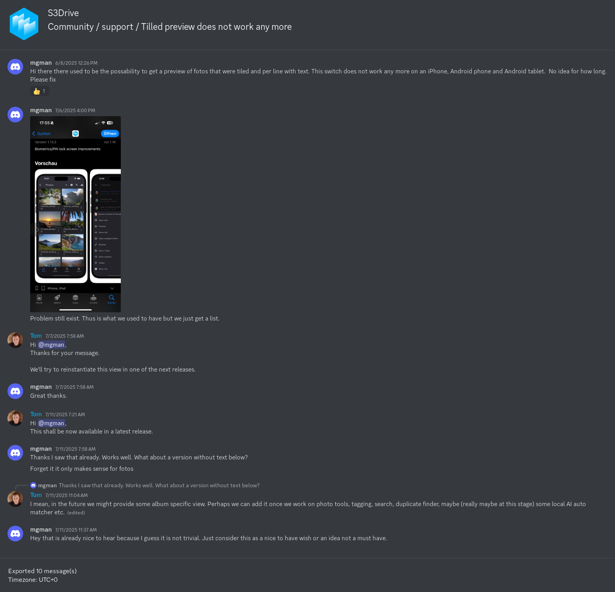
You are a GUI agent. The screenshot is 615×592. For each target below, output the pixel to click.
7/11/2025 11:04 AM (66, 495)
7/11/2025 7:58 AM (75, 449)
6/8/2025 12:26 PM (76, 63)
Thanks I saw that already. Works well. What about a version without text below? (159, 485)
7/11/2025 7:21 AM (65, 414)
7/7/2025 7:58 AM (64, 336)
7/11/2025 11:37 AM (76, 529)
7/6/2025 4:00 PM (75, 110)
